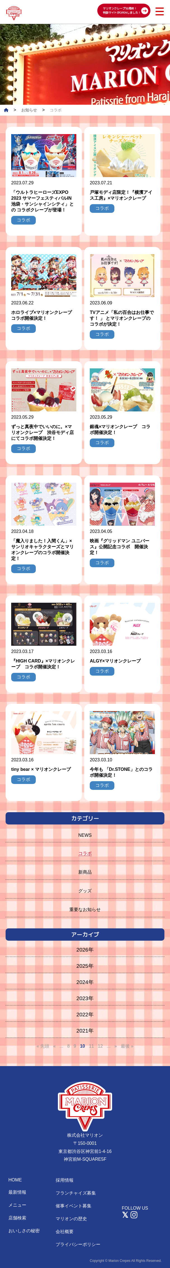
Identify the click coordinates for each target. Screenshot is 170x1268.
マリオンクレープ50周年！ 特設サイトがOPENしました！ (122, 10)
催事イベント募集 (73, 1205)
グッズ (85, 890)
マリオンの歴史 (71, 1218)
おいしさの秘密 (24, 1230)
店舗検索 (17, 1217)
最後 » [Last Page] (127, 1046)
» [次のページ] (115, 1046)
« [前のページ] (54, 1046)
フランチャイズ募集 (76, 1193)
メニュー (17, 1205)
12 (100, 1046)
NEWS (85, 835)
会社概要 (65, 1231)
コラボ (85, 853)
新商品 (85, 872)
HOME (15, 1180)
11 (91, 1046)
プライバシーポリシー (78, 1244)
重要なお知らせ (85, 909)
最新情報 (17, 1192)
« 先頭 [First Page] (43, 1046)
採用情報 (65, 1180)
